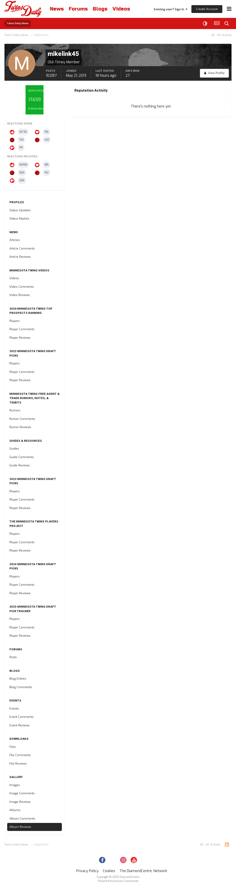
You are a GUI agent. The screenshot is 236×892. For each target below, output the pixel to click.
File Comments (20, 755)
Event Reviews (19, 725)
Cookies (109, 871)
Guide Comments (21, 457)
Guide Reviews (19, 465)
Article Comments (22, 248)
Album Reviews (20, 827)
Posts (13, 657)
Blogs (100, 9)
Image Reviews (20, 802)
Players (14, 321)
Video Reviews (19, 295)
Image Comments (22, 793)
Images (14, 785)
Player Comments (22, 329)
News (57, 9)
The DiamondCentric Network (143, 871)
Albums (14, 810)
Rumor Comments (22, 419)
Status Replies (19, 218)
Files (12, 747)
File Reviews (18, 763)
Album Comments (22, 818)
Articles (14, 240)
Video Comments (21, 287)
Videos (121, 9)
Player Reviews (19, 338)
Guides (14, 448)
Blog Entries (17, 679)
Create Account (207, 9)
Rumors (14, 410)
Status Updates (20, 210)
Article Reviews (20, 257)
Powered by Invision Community (118, 881)
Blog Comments (20, 687)
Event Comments (21, 717)
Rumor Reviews (20, 427)
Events (14, 708)
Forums (78, 9)
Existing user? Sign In (170, 9)
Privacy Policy (87, 871)
